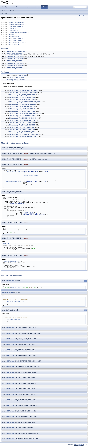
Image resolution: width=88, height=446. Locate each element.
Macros (81, 15)
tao (6, 13)
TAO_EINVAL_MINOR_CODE (27, 129)
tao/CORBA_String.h (16, 26)
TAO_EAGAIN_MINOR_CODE (27, 115)
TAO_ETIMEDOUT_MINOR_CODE (28, 92)
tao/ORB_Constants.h (16, 24)
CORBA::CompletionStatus (39, 180)
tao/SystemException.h (17, 22)
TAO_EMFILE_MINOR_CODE (27, 97)
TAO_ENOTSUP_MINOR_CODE (27, 136)
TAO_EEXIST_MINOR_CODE (27, 127)
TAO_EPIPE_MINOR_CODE (26, 99)
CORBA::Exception (9, 244)
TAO (2, 13)
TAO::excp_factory (12, 80)
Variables (85, 15)
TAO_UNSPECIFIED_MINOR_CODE (29, 90)
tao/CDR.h (12, 28)
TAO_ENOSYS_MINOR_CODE (27, 108)
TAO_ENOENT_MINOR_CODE (27, 104)
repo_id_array (23, 75)
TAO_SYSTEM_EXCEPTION (15, 54)
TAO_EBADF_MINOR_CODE (27, 106)
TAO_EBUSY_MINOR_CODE (27, 125)
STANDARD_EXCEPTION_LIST (16, 51)
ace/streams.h (14, 45)
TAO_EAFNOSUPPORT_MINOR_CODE (30, 113)
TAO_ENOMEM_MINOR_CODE (27, 118)
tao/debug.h (13, 30)
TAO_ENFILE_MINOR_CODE (27, 95)
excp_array (22, 80)
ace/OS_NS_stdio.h (15, 40)
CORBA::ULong (13, 77)
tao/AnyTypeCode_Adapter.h (18, 32)
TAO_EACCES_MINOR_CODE (27, 120)
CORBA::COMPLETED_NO (31, 175)
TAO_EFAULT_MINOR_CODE (27, 122)
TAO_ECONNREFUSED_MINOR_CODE (29, 102)
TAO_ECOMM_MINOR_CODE (27, 132)
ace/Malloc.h (13, 34)
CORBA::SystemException (15, 171)
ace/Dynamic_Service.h (17, 42)
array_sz (21, 77)
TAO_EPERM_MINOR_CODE (27, 111)
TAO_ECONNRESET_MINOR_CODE (29, 134)
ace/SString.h (14, 36)
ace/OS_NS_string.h (16, 38)
